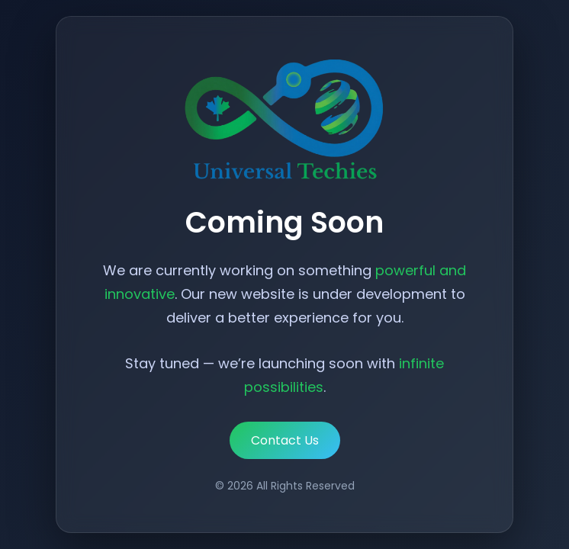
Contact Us (285, 440)
